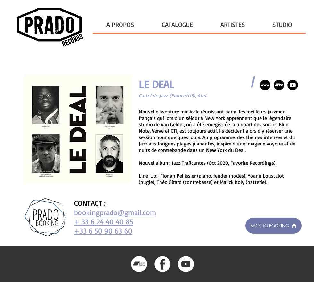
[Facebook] (162, 264)
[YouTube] (292, 85)
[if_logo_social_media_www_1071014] (265, 85)
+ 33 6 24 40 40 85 (103, 221)
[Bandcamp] (279, 85)
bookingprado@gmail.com (115, 212)
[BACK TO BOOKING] (273, 226)
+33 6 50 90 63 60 (103, 231)
